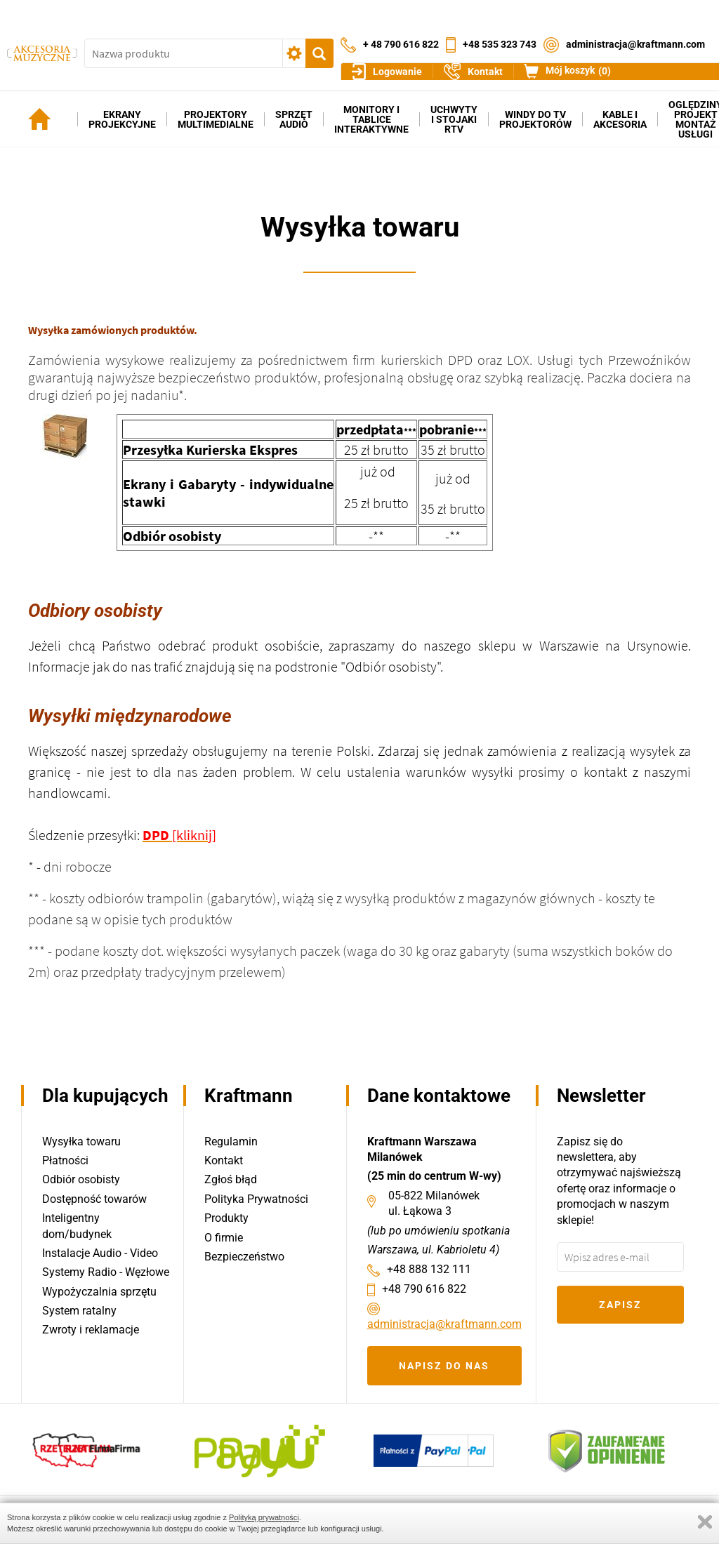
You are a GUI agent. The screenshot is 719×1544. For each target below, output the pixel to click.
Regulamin (231, 1141)
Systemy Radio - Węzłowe (105, 1272)
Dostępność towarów (94, 1199)
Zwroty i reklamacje (90, 1330)
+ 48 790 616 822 (401, 33)
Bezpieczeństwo (244, 1256)
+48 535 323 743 (499, 33)
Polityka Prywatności (256, 1199)
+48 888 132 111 (429, 1269)
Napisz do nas (444, 1365)
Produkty (226, 1218)
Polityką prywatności (264, 1517)
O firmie (223, 1237)
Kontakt (223, 1160)
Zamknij (705, 1522)
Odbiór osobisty (81, 1180)
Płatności (65, 1160)
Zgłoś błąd (230, 1180)
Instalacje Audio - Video (100, 1253)
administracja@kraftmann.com (635, 33)
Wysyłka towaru (81, 1141)
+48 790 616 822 (424, 1289)
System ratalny (79, 1311)
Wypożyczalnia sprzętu (99, 1291)
